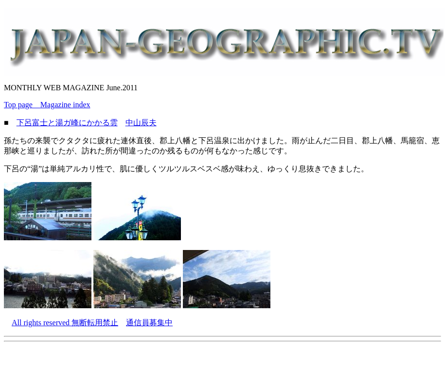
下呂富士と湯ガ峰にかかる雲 (67, 122)
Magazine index (65, 104)
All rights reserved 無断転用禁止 (65, 322)
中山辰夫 (141, 122)
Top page (22, 104)
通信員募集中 (149, 322)
